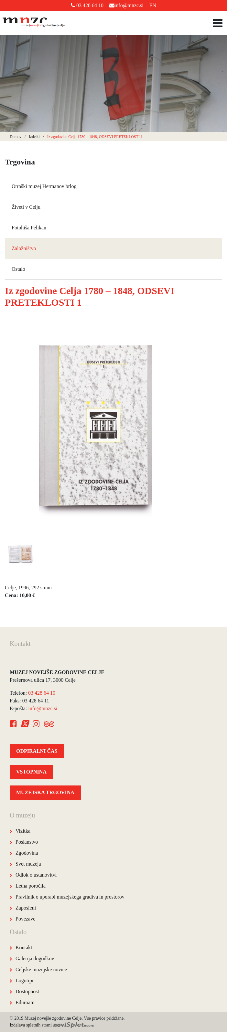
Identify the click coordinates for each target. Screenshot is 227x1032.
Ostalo (18, 269)
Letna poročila (31, 886)
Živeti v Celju (26, 207)
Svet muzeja (28, 864)
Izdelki (34, 136)
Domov (15, 136)
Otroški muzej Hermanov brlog (44, 186)
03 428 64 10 (87, 5)
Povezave (25, 918)
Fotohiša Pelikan (29, 227)
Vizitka (23, 831)
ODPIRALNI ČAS (37, 751)
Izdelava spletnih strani (52, 1025)
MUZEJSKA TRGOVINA (45, 792)
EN (152, 5)
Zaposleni (26, 908)
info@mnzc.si (126, 5)
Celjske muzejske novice (41, 969)
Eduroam (25, 1002)
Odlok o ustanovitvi (36, 875)
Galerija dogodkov (35, 958)
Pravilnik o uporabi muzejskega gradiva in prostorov (70, 897)
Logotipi (24, 980)
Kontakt (24, 947)
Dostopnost (27, 991)
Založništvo (24, 248)
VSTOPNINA (31, 771)
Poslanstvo (27, 842)
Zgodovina (27, 853)
